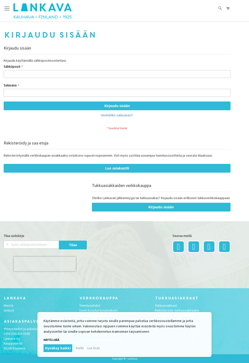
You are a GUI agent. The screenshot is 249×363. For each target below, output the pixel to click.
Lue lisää (93, 348)
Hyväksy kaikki (58, 348)
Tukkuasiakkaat (166, 305)
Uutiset (9, 310)
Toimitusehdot (89, 305)
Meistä (8, 305)
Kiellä (80, 348)
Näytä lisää (51, 340)
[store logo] (42, 10)
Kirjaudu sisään (161, 207)
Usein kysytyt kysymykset (98, 310)
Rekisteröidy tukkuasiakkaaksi (177, 310)
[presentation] (45, 264)
